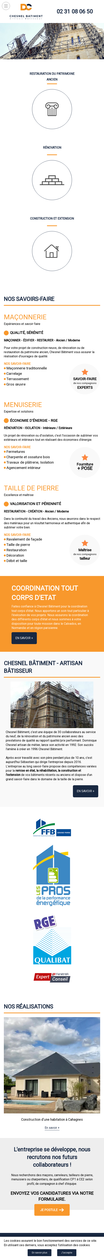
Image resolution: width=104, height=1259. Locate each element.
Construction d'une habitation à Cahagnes (52, 1119)
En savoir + (24, 638)
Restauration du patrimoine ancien (52, 76)
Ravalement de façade (24, 539)
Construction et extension (52, 218)
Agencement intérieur (23, 468)
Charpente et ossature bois (28, 457)
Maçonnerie (25, 317)
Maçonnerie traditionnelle (26, 368)
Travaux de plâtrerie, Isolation (30, 462)
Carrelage (14, 373)
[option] (52, 1073)
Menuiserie (23, 405)
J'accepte (66, 1252)
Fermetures (15, 451)
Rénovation (52, 147)
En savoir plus (39, 1252)
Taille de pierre (31, 488)
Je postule (52, 1210)
